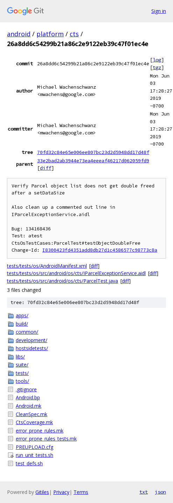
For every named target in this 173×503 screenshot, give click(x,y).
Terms (81, 492)
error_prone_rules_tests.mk (46, 438)
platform (50, 34)
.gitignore (26, 389)
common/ (27, 331)
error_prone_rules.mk (39, 430)
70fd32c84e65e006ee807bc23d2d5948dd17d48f (93, 152)
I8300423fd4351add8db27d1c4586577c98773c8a (99, 250)
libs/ (20, 356)
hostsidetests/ (32, 348)
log (157, 60)
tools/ (22, 381)
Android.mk (28, 405)
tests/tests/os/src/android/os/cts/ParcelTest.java (62, 281)
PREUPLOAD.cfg (34, 447)
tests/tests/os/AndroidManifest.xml (47, 265)
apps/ (22, 315)
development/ (31, 340)
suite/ (22, 364)
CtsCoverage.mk (34, 422)
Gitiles (42, 492)
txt (143, 492)
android (18, 34)
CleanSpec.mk (31, 414)
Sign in (158, 11)
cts (74, 34)
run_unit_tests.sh (34, 455)
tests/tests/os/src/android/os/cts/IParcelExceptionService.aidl (76, 273)
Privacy (61, 492)
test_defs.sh (29, 463)
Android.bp (28, 397)
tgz (157, 67)
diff (45, 168)
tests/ (22, 373)
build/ (22, 323)
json (160, 492)
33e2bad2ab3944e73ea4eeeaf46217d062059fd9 (93, 160)
